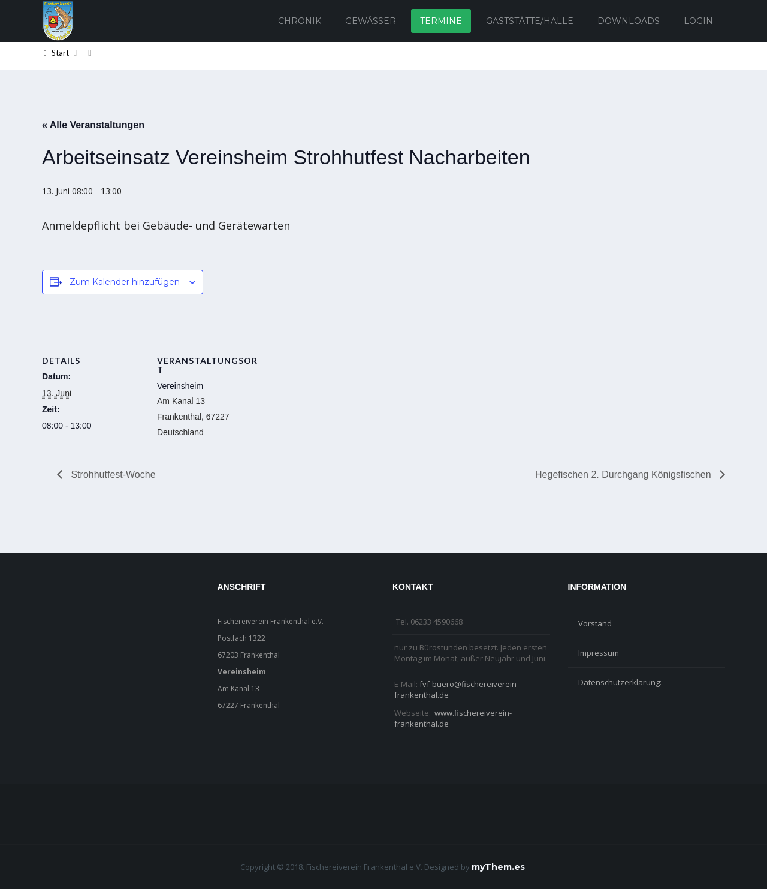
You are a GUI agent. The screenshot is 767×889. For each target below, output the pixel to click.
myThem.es (498, 866)
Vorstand (595, 623)
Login (698, 21)
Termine (441, 21)
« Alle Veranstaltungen (93, 125)
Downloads (628, 21)
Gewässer (370, 21)
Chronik (299, 21)
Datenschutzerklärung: (620, 682)
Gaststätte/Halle (529, 21)
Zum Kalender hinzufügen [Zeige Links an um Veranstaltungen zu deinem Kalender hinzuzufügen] (125, 281)
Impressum (598, 652)
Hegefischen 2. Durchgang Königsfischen (624, 474)
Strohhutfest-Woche (112, 474)
